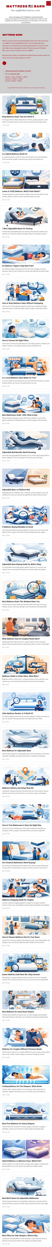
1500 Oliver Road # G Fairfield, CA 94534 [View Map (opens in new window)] (18, 71)
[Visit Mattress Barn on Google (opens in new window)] (4, 63)
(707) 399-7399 (15, 74)
